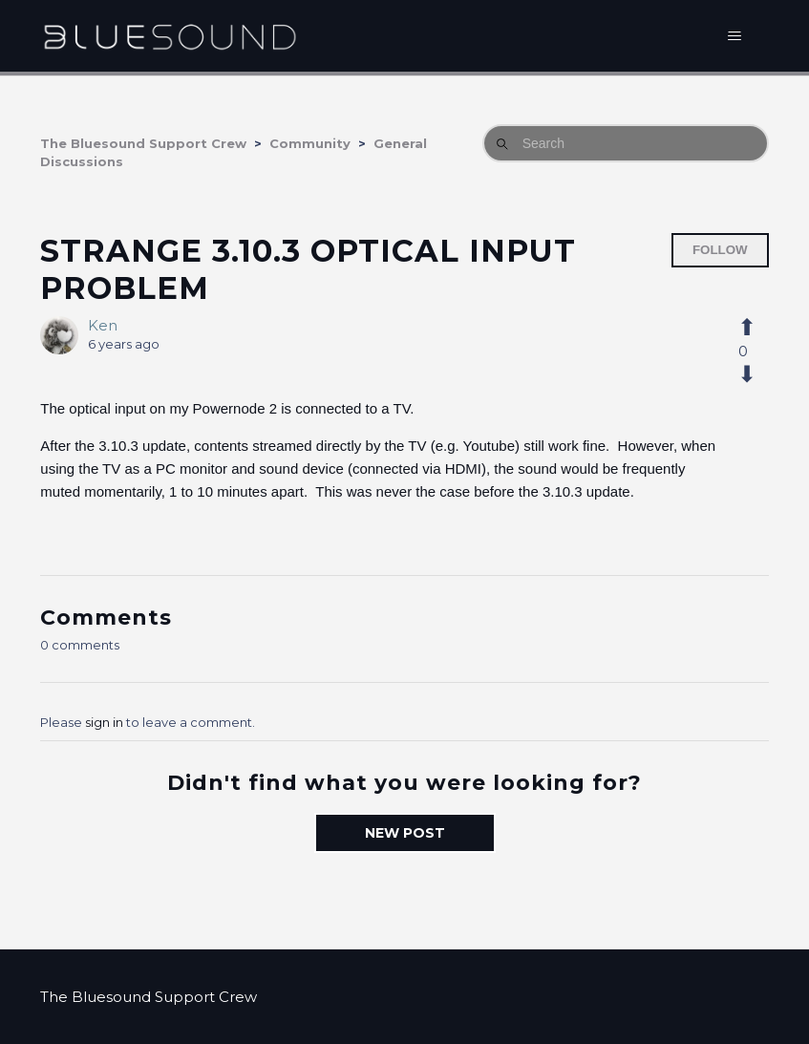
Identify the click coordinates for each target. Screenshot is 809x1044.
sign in (104, 722)
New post (405, 833)
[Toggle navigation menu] (735, 36)
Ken (102, 325)
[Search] (625, 143)
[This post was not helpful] (757, 374)
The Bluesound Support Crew (143, 143)
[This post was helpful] (757, 327)
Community (310, 143)
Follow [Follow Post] (720, 250)
